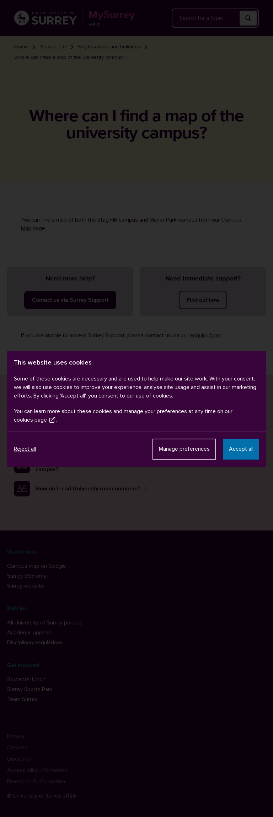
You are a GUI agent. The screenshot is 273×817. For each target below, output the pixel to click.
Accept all (241, 448)
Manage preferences (184, 448)
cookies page (35, 419)
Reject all (25, 448)
